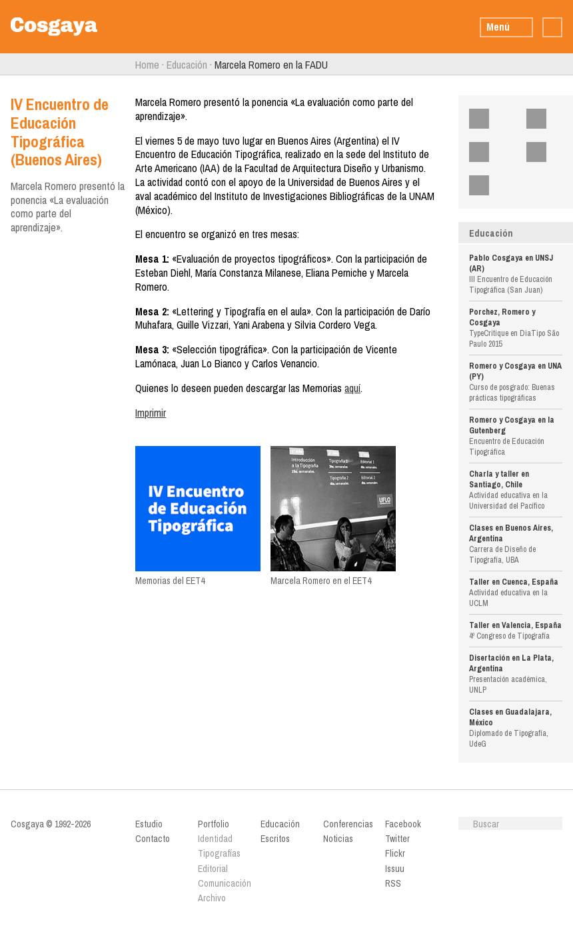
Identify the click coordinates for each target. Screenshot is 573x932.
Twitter (544, 119)
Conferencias (348, 824)
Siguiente (567, 64)
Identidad (215, 839)
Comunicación (224, 883)
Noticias (338, 839)
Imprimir (150, 412)
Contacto (152, 839)
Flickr (487, 152)
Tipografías (219, 853)
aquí (352, 388)
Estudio (149, 824)
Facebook (487, 119)
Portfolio (213, 824)
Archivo (212, 898)
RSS (487, 185)
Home (147, 64)
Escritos (275, 839)
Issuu (544, 152)
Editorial (213, 869)
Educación (187, 64)
